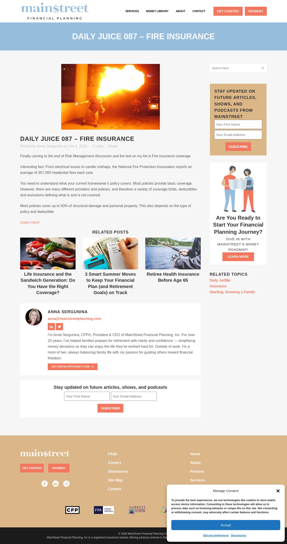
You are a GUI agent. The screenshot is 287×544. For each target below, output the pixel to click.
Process (197, 471)
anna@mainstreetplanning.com (74, 319)
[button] (278, 491)
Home (195, 454)
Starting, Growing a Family (232, 292)
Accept (226, 525)
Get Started (31, 468)
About (195, 463)
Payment (58, 468)
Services (197, 480)
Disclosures (238, 535)
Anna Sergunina (50, 146)
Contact (115, 489)
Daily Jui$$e (220, 280)
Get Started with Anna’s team (73, 366)
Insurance (218, 286)
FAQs (112, 454)
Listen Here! (29, 222)
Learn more (238, 256)
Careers (115, 463)
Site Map (115, 480)
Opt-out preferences (216, 535)
